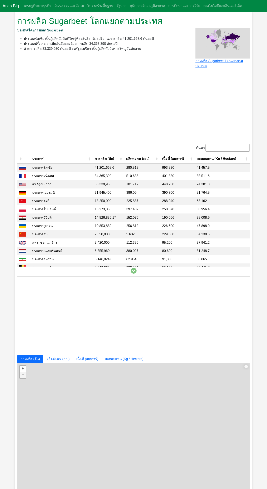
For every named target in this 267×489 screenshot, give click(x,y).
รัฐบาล (121, 5)
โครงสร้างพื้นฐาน (100, 5)
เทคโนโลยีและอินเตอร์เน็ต (222, 5)
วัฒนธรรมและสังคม (69, 5)
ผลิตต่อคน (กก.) (58, 359)
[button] (20, 159)
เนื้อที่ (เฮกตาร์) (87, 359)
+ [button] (22, 369)
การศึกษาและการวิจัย (184, 5)
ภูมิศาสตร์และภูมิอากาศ (147, 5)
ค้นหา (200, 148)
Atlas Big (11, 6)
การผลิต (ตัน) (30, 359)
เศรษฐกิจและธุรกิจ (37, 5)
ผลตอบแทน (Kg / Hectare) (124, 359)
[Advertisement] (133, 106)
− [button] (22, 375)
